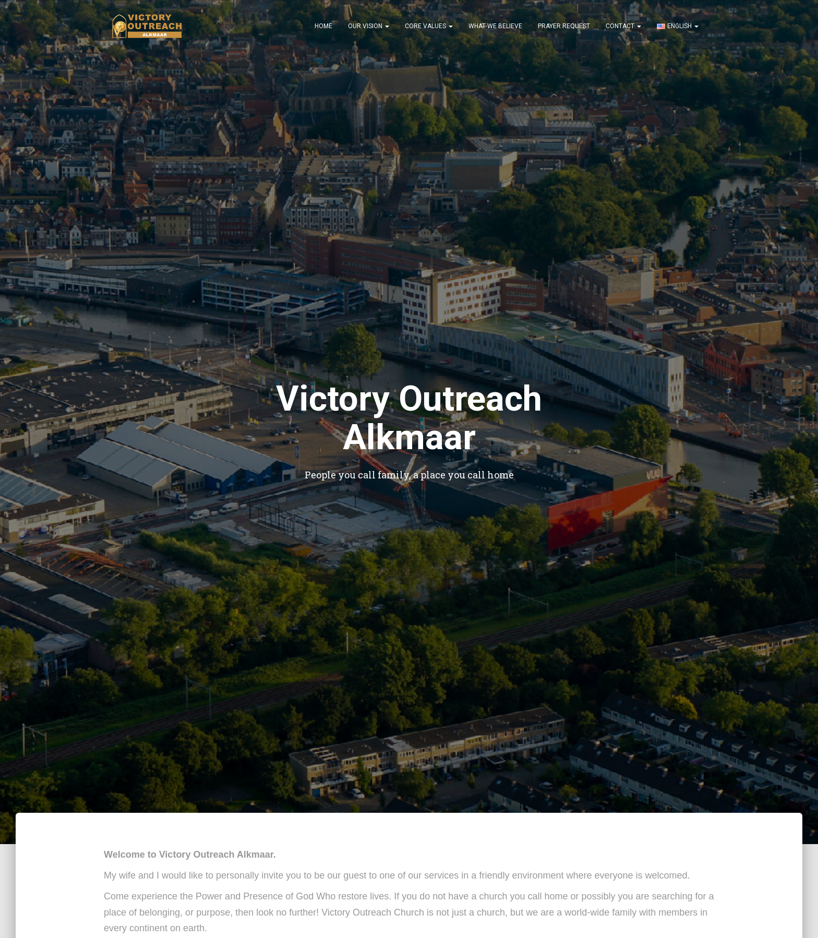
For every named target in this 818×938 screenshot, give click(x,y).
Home (323, 26)
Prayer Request (564, 26)
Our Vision (368, 26)
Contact (623, 26)
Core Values (429, 26)
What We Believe (495, 26)
